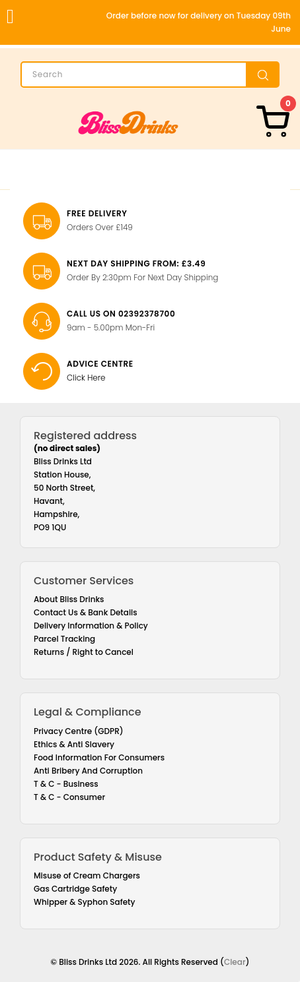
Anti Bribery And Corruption (88, 770)
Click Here (86, 377)
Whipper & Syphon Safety (84, 901)
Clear (235, 961)
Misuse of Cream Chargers (87, 875)
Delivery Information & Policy (91, 625)
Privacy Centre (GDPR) (79, 731)
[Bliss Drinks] (128, 122)
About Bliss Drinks (69, 599)
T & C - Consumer (69, 797)
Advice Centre (100, 363)
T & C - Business (66, 783)
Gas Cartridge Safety (75, 888)
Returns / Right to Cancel (83, 652)
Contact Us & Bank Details (85, 612)
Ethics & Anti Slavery (74, 744)
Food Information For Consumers (99, 757)
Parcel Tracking (64, 638)
